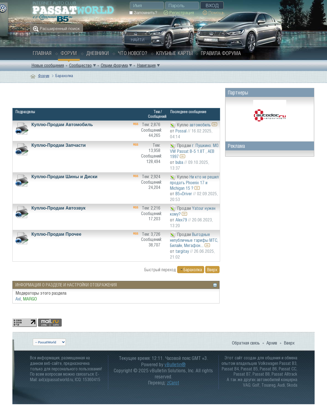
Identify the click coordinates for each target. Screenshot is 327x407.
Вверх (212, 269)
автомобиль (200, 124)
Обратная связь (246, 343)
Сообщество (80, 65)
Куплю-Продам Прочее (56, 234)
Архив (271, 343)
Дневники (97, 53)
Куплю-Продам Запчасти (58, 145)
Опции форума (114, 65)
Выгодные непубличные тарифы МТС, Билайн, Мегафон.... (194, 240)
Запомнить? (143, 12)
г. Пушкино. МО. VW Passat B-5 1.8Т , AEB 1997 (194, 151)
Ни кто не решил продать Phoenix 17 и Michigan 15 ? (194, 182)
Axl (18, 299)
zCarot (173, 383)
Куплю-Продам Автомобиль (62, 124)
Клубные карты (174, 53)
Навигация (146, 65)
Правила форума (221, 53)
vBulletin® (175, 364)
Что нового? (132, 53)
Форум (69, 53)
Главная (42, 53)
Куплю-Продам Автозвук (58, 208)
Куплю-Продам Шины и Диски (64, 176)
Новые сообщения (47, 65)
